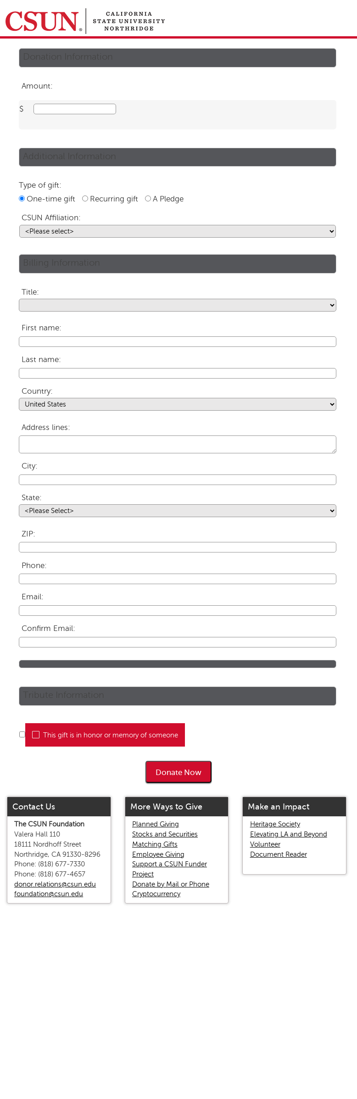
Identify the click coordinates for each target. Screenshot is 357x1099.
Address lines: (46, 427)
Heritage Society (275, 824)
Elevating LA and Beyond (288, 834)
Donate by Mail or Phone (170, 884)
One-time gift (51, 199)
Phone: (34, 565)
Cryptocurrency (156, 894)
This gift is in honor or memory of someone (110, 735)
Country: (37, 391)
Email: (33, 596)
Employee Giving (158, 854)
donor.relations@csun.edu (55, 884)
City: (30, 466)
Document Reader (278, 854)
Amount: (37, 86)
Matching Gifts (155, 844)
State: (32, 497)
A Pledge (168, 199)
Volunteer (265, 844)
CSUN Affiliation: (51, 217)
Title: (30, 292)
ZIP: (28, 534)
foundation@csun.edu (48, 894)
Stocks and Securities (165, 834)
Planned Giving (155, 824)
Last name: (41, 359)
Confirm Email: (48, 628)
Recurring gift (114, 199)
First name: (41, 328)
